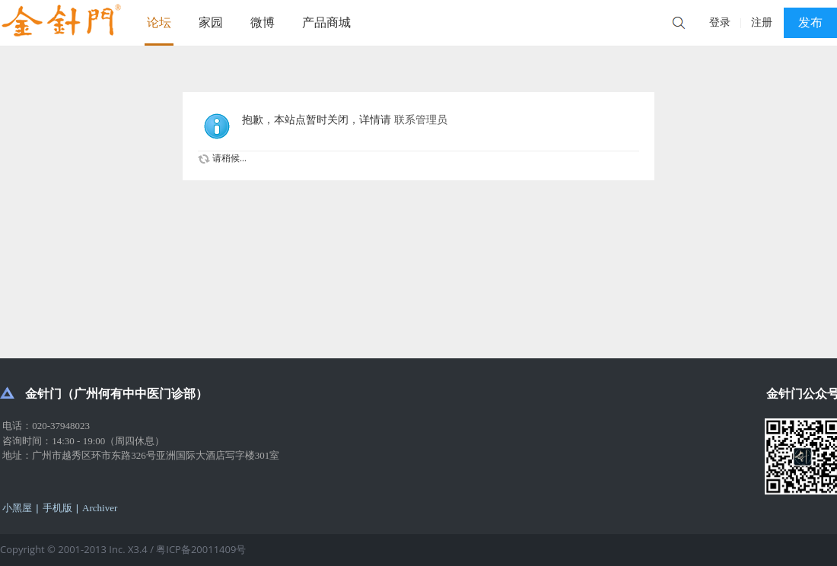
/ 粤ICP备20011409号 (198, 549)
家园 (211, 22)
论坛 (159, 22)
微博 (262, 22)
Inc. (118, 549)
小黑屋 (17, 508)
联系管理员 (420, 120)
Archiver (99, 508)
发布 (810, 22)
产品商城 (326, 22)
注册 (761, 22)
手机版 (57, 508)
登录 (719, 22)
